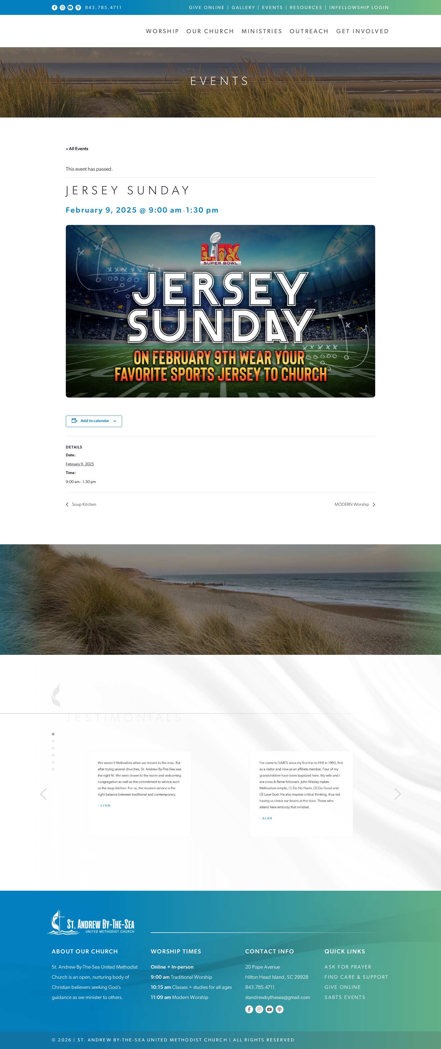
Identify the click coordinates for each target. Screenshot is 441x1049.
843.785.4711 (103, 8)
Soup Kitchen (84, 504)
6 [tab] (53, 769)
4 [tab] (53, 755)
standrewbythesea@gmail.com (277, 997)
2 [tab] (53, 741)
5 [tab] (53, 762)
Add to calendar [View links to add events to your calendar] (95, 421)
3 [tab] (53, 748)
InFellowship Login (359, 8)
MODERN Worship (352, 504)
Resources (306, 8)
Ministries (262, 32)
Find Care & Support (356, 977)
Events (272, 8)
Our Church (210, 32)
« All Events (77, 149)
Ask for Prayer (348, 967)
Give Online (207, 8)
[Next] (399, 794)
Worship (162, 32)
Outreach (309, 32)
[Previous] (41, 794)
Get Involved (362, 32)
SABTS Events (345, 997)
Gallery (243, 8)
